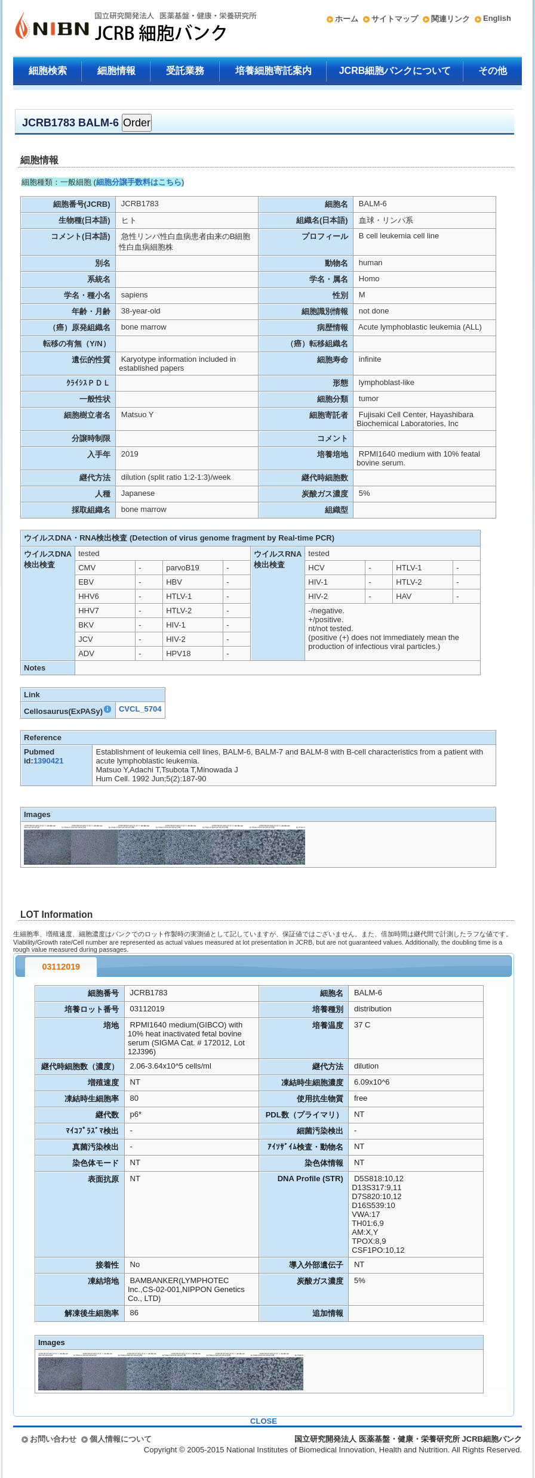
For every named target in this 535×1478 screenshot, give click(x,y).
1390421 (48, 760)
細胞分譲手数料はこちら (139, 182)
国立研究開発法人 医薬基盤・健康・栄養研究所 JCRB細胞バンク (123, 28)
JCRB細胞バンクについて (395, 71)
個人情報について (121, 1438)
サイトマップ (394, 18)
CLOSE (263, 1421)
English (497, 18)
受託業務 (185, 71)
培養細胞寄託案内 (273, 71)
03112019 (61, 966)
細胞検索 (48, 71)
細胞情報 (116, 71)
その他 (492, 71)
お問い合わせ (53, 1438)
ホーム (346, 18)
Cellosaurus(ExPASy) (68, 711)
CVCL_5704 (140, 708)
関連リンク (450, 18)
